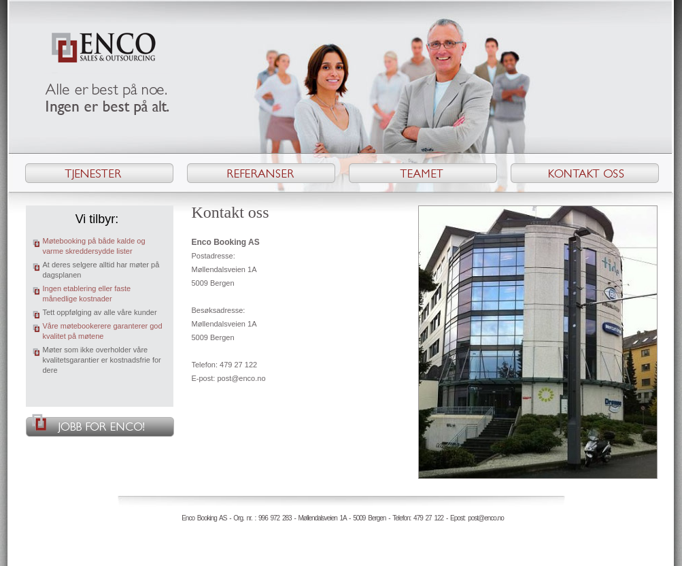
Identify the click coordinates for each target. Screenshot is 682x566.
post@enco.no (241, 378)
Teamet (423, 173)
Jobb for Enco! (100, 425)
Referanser (261, 173)
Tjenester (99, 173)
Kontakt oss (585, 173)
